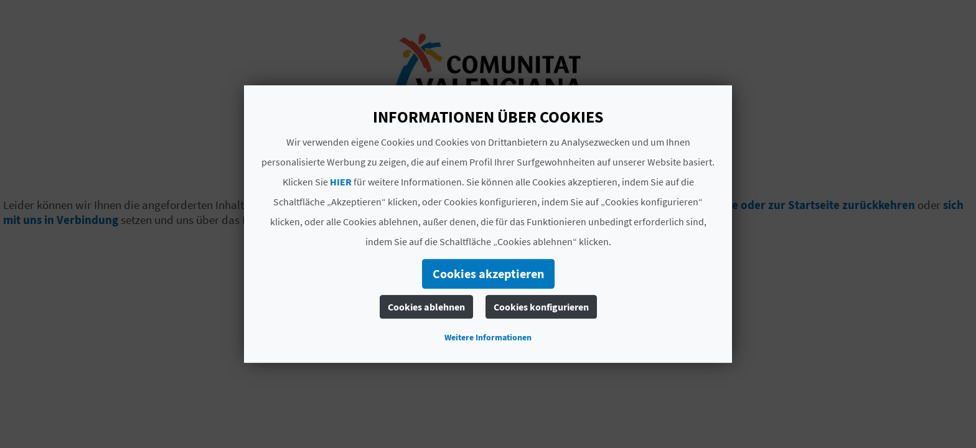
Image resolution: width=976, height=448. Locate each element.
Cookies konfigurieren (541, 307)
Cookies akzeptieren (488, 273)
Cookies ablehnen (426, 307)
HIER (341, 181)
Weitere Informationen (488, 337)
